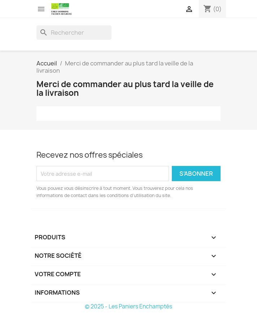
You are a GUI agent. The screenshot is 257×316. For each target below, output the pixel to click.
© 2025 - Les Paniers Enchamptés (128, 306)
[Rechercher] (74, 32)
